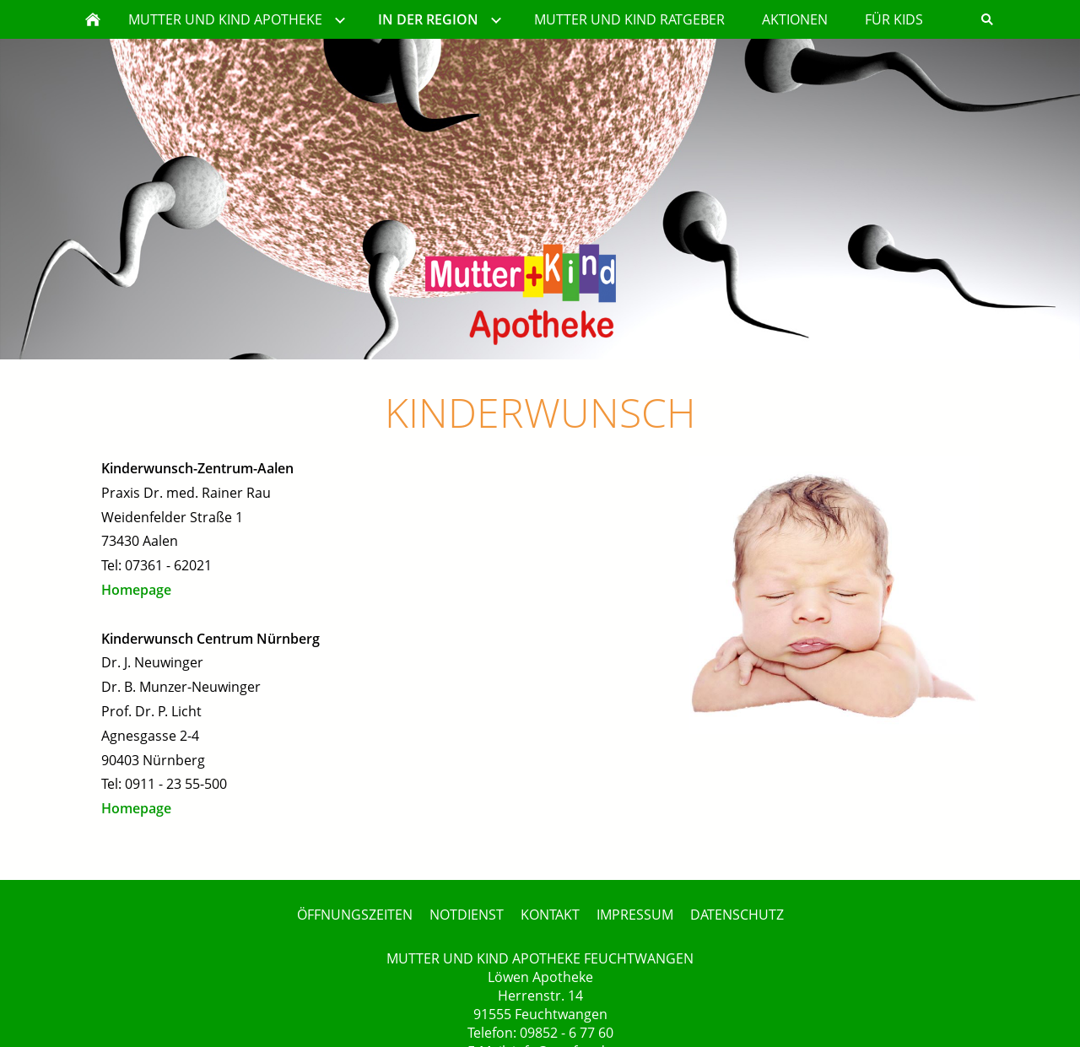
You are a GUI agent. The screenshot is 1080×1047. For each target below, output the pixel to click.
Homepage (136, 589)
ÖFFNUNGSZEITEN (355, 914)
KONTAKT (550, 914)
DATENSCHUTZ (737, 914)
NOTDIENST (466, 914)
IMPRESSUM (635, 914)
